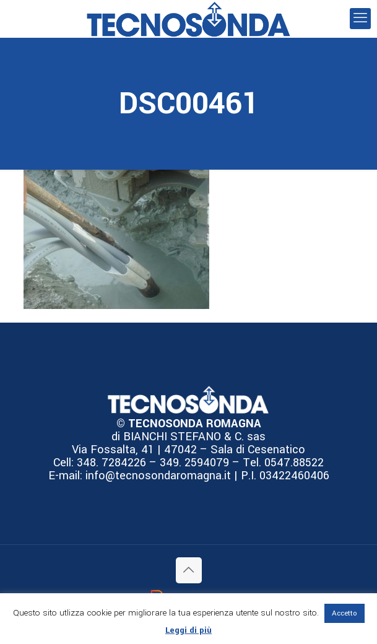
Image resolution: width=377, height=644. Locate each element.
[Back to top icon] (189, 570)
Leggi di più (188, 630)
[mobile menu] (360, 18)
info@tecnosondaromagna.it (156, 476)
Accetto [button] (344, 613)
